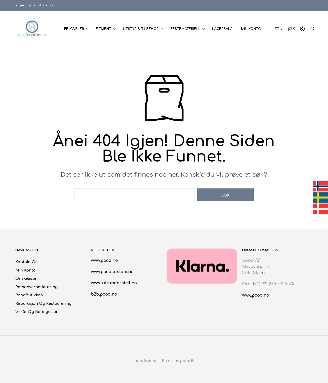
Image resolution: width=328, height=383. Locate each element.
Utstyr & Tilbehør (141, 29)
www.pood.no (104, 260)
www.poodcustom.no (112, 271)
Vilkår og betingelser (36, 312)
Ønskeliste (25, 278)
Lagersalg (222, 29)
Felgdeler (74, 29)
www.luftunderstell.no (114, 283)
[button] (278, 28)
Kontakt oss (27, 262)
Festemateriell (185, 29)
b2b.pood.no (104, 294)
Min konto (251, 29)
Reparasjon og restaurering (43, 303)
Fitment (103, 29)
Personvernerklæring (36, 287)
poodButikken (29, 295)
